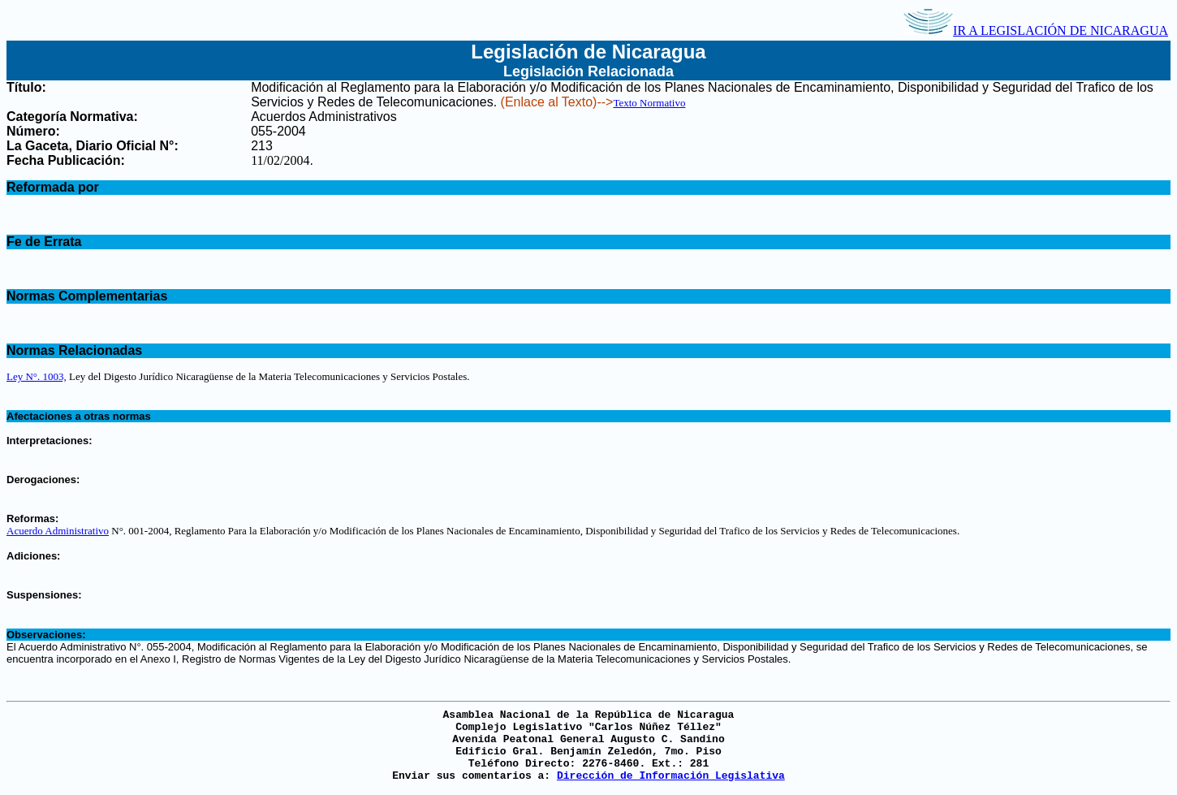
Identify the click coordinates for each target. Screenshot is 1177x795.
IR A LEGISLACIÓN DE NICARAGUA (1035, 30)
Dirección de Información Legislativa (671, 776)
